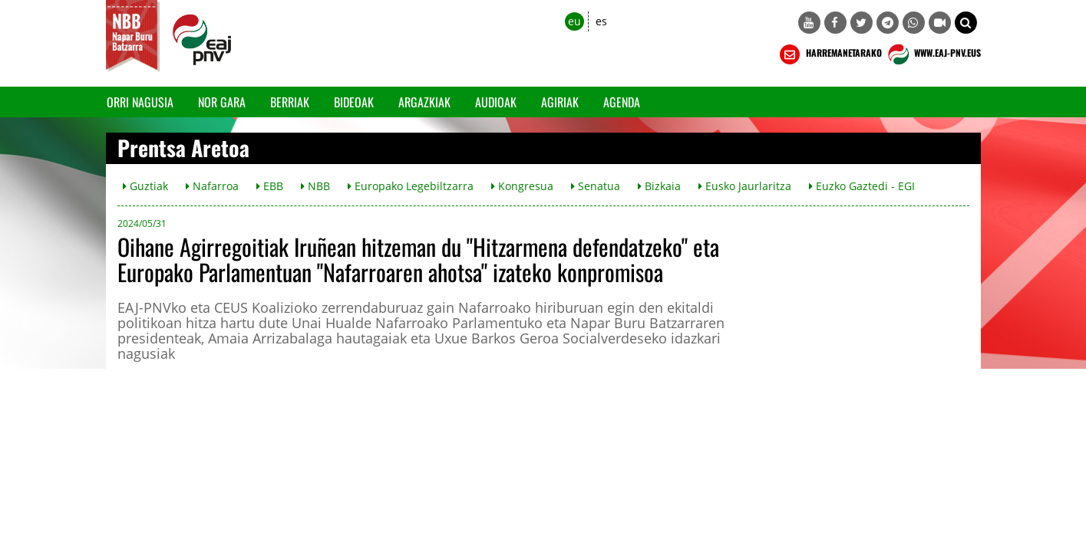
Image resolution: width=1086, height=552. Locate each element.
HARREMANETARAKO (829, 54)
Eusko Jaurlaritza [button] (744, 186)
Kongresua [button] (522, 186)
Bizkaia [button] (659, 186)
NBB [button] (315, 186)
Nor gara (222, 102)
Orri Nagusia (140, 102)
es (601, 21)
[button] (966, 23)
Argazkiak (424, 102)
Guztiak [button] (145, 186)
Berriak (289, 102)
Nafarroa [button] (212, 186)
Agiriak (560, 102)
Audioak (496, 102)
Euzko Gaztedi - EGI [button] (862, 186)
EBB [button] (269, 186)
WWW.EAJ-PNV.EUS (933, 54)
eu (574, 21)
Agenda (621, 102)
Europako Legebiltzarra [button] (411, 186)
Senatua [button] (595, 186)
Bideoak (354, 102)
